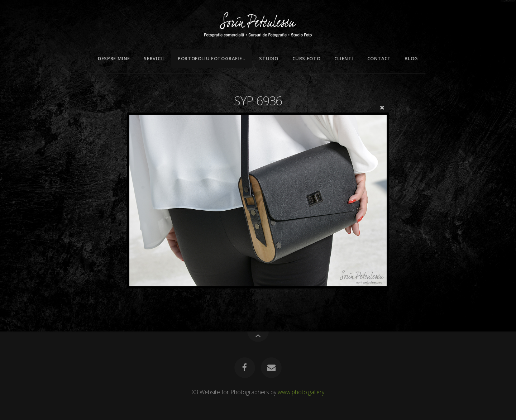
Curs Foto (306, 58)
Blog (411, 58)
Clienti (343, 58)
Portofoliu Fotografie (210, 58)
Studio (268, 58)
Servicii (154, 58)
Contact (379, 58)
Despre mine (114, 58)
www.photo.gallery (301, 392)
